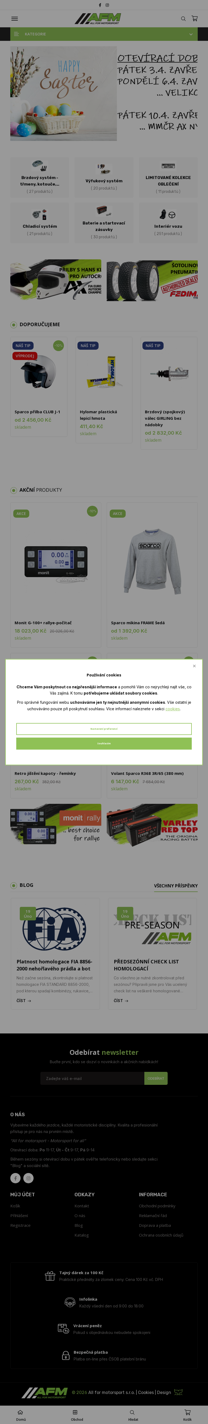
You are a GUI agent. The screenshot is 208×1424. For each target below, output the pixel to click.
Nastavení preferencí (104, 729)
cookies (172, 708)
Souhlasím (104, 743)
